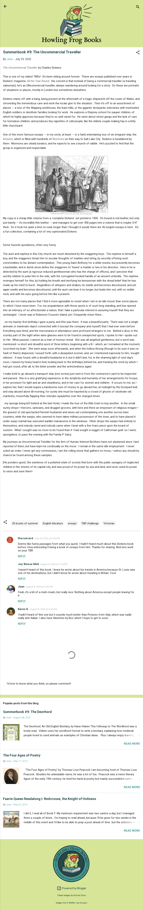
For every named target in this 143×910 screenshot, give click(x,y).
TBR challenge (90, 523)
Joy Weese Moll (28, 564)
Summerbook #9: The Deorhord (27, 712)
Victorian (109, 523)
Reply (22, 556)
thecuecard (25, 538)
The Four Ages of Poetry (21, 755)
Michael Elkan (79, 895)
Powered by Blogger (71, 888)
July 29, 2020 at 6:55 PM (47, 538)
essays (72, 523)
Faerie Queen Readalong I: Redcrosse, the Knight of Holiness (49, 799)
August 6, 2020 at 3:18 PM (53, 564)
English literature (53, 523)
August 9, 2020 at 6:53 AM (43, 609)
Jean (21, 586)
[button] (138, 53)
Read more (132, 743)
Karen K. (23, 609)
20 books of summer (25, 523)
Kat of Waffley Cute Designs (75, 903)
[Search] (138, 7)
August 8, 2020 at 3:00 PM (39, 586)
